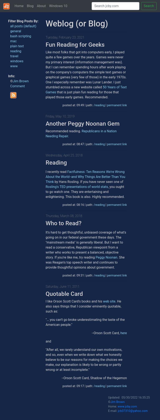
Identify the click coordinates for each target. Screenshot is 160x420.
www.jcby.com (127, 406)
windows (16, 61)
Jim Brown (21, 81)
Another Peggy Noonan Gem (83, 123)
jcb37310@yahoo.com (133, 411)
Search (149, 6)
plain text (17, 46)
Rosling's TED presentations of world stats (77, 187)
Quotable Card (64, 293)
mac (13, 41)
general (15, 31)
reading (15, 51)
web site (109, 301)
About (41, 6)
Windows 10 (58, 6)
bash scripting (20, 36)
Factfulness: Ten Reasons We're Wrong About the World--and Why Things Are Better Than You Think (85, 177)
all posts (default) (23, 26)
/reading (99, 105)
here (123, 333)
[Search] (115, 6)
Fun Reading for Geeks (75, 44)
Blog (30, 6)
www (14, 66)
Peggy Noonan (106, 257)
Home (19, 6)
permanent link (117, 105)
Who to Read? (63, 223)
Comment (17, 86)
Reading (56, 162)
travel (14, 56)
